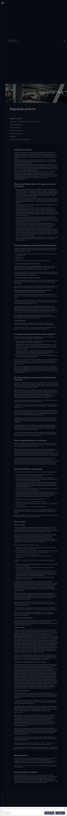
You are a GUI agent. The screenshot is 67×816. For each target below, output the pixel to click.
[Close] (64, 810)
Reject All (60, 814)
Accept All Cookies (49, 814)
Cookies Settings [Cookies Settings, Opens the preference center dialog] (6, 814)
